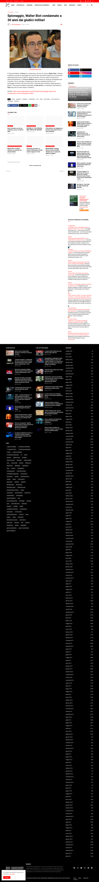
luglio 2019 (79, 584)
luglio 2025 (79, 379)
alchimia (17, 482)
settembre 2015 (79, 714)
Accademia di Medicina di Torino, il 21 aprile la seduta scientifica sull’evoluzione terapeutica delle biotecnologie (23, 435)
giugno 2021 (79, 518)
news (37, 99)
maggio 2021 (79, 521)
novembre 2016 (79, 674)
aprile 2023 (79, 456)
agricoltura (9, 482)
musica (60, 5)
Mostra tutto (71, 339)
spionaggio (10, 101)
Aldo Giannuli (82, 196)
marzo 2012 (79, 833)
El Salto (70, 236)
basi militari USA (15, 503)
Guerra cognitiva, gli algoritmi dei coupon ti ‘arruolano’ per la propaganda (53, 420)
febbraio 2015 (79, 734)
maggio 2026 (79, 351)
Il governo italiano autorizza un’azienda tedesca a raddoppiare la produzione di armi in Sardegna (84, 114)
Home (7, 1)
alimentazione (10, 484)
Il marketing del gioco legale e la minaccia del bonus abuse (23, 388)
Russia (41, 99)
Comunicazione (11, 471)
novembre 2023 (79, 436)
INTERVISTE (72, 5)
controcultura (18, 511)
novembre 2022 (79, 470)
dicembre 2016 (79, 672)
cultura (8, 517)
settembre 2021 (79, 510)
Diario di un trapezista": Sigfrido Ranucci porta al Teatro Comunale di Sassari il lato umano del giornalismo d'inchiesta (24, 425)
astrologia (21, 501)
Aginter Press (16, 457)
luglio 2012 (79, 822)
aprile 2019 (79, 592)
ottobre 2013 (79, 779)
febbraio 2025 (79, 394)
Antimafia (19, 460)
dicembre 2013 (79, 774)
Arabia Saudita (27, 460)
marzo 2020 (79, 561)
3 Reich (8, 452)
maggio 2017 (79, 657)
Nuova (8, 171)
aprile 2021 (79, 524)
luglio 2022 (79, 481)
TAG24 (69, 331)
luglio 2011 (79, 856)
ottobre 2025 (79, 371)
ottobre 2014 (79, 745)
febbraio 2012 (79, 836)
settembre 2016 (79, 680)
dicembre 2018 (79, 604)
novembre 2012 (79, 811)
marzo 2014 (79, 765)
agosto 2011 (79, 853)
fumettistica (10, 525)
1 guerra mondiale (11, 446)
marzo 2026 (79, 357)
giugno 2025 (79, 382)
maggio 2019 (79, 589)
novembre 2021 (79, 504)
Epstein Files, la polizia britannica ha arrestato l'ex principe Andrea (14, 150)
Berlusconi (28, 463)
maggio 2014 (79, 760)
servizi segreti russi (55, 99)
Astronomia (14, 463)
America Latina (10, 460)
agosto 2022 (79, 479)
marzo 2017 (79, 663)
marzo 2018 (79, 629)
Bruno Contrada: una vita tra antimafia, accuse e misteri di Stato (15, 130)
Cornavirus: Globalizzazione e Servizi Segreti (84, 199)
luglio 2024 (79, 413)
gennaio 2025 (79, 396)
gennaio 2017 (79, 669)
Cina (8, 468)
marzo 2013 (79, 799)
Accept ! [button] (7, 877)
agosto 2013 (79, 785)
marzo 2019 (79, 595)
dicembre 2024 (79, 399)
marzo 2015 (79, 731)
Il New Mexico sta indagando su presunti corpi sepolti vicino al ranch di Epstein (54, 130)
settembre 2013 (79, 782)
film (22, 522)
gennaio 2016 (79, 703)
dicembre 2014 (79, 740)
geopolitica (18, 99)
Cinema (13, 468)
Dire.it (69, 293)
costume (21, 514)
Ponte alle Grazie (83, 207)
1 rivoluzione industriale (24, 446)
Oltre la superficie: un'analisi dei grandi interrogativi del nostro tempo (84, 164)
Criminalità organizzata (12, 473)
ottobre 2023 (79, 439)
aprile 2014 (79, 762)
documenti (20, 517)
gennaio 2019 (79, 601)
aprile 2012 (79, 830)
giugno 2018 (79, 621)
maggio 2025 (79, 385)
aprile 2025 (79, 388)
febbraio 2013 (79, 802)
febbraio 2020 (79, 564)
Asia (8, 463)
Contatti (22, 1)
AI (21, 454)
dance (14, 517)
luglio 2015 (79, 720)
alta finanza (19, 484)
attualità (29, 501)
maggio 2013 (79, 794)
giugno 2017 (79, 655)
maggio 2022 (79, 487)
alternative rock (21, 487)
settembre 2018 (79, 612)
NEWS (12, 5)
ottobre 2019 (79, 575)
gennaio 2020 (79, 567)
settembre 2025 (79, 374)
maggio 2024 (79, 419)
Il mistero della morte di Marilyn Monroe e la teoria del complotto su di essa (54, 395)
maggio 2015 (79, 725)
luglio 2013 (79, 788)
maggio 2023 (79, 453)
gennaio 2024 (79, 430)
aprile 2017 (79, 660)
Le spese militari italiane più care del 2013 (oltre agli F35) (53, 351)
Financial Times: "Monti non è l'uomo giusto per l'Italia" (54, 370)
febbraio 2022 (79, 496)
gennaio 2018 (79, 635)
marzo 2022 (79, 493)
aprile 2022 (79, 490)
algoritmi (23, 482)
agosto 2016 (79, 683)
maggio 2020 (79, 555)
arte (19, 498)
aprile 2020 (79, 558)
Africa (25, 454)
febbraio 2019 (79, 598)
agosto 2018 (79, 615)
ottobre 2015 (79, 711)
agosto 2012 (79, 819)
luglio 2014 (79, 754)
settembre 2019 (79, 578)
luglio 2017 (79, 652)
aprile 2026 (79, 354)
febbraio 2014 (79, 768)
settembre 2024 (79, 408)
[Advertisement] (80, 35)
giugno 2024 (79, 416)
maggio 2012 (79, 828)
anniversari (27, 492)
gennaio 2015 (79, 737)
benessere (24, 503)
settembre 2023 (79, 442)
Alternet (70, 271)
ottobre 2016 (79, 677)
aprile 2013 (79, 796)
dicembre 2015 (79, 706)
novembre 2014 (79, 743)
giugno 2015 (79, 723)
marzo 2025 (79, 391)
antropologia (19, 495)
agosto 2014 (79, 751)
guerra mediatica (11, 530)
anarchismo (10, 492)
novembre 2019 (79, 572)
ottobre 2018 (79, 609)
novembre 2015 (79, 709)
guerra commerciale (24, 528)
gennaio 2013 (79, 805)
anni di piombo (18, 492)
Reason (70, 282)
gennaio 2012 (79, 839)
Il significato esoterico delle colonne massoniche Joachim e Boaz (54, 387)
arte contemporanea (12, 501)
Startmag (70, 249)
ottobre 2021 (79, 507)
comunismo (10, 511)
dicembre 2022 (79, 467)
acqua (14, 479)
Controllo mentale (21, 471)
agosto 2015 (79, 717)
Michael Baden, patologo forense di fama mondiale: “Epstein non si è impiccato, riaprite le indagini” (53, 151)
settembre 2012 (79, 816)
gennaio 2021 (79, 533)
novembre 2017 (79, 640)
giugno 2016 (79, 689)
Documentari (24, 473)
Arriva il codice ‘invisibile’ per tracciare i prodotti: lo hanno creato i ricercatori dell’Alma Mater (84, 144)
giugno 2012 (79, 825)
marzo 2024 (79, 425)
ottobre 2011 (79, 848)
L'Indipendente (32, 99)
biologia (15, 506)
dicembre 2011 (79, 842)
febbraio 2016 (79, 700)
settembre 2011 (79, 850)
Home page (10, 12)
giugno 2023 (79, 450)
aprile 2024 (79, 422)
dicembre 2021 (79, 501)
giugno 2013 (79, 791)
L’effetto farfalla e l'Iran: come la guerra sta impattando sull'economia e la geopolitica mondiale (54, 412)
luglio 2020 (79, 550)
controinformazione (12, 514)
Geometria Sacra (25, 476)
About (11, 1)
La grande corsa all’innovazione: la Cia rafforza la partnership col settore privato (83, 134)
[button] (88, 5)
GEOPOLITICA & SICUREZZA (42, 5)
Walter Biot (16, 101)
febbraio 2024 (79, 428)
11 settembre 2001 (11, 449)
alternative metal (11, 487)
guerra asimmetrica (12, 528)
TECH (65, 5)
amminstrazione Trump (12, 490)
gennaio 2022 (79, 499)
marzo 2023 (79, 459)
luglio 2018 (79, 618)
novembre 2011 (79, 845)
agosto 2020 (79, 547)
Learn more (12, 874)
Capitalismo (25, 465)
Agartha (9, 457)
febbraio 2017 (79, 666)
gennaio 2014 (79, 771)
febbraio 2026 (79, 360)
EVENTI (79, 5)
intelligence (24, 99)
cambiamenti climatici (12, 509)
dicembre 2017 (79, 638)
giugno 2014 (79, 757)
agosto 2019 (79, 581)
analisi (22, 490)
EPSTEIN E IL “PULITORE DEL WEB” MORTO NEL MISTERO (34, 129)
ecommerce (22, 520)
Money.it (70, 260)
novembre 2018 (79, 606)
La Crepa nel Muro (72, 319)
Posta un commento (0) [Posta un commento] (35, 165)
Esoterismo (9, 476)
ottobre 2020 (79, 541)
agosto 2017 (79, 649)
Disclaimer (16, 1)
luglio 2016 (79, 686)
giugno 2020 (79, 552)
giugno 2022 (79, 484)
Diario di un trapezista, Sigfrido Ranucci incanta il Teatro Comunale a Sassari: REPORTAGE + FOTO (24, 371)
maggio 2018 (79, 623)
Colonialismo (20, 468)
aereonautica (21, 479)
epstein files (20, 5)
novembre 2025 (79, 368)
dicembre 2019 (79, 569)
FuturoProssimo (72, 308)
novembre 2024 (79, 402)
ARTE (53, 5)
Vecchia (61, 171)
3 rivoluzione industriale (13, 454)
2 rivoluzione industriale (24, 449)
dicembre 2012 (79, 808)
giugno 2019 (79, 586)
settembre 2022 (79, 476)
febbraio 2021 (79, 530)
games (17, 525)
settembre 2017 (79, 646)
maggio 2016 (79, 691)
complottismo (23, 509)
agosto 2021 (79, 513)
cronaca (16, 12)
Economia (29, 5)
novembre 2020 (79, 538)
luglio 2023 (79, 447)
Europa (16, 476)
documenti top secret (12, 520)
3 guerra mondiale (17, 452)
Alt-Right (24, 457)
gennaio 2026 (79, 362)
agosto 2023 (79, 445)
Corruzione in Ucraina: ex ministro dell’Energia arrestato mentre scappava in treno (35, 150)
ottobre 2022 (79, 473)
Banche (21, 463)
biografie (9, 506)
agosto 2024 (79, 411)
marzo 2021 (79, 527)
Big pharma (10, 465)
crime (27, 514)
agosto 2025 (79, 377)
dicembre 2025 (79, 365)
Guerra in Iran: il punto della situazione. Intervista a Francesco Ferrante (84, 105)
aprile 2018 (79, 626)
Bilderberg (17, 465)
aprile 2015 (79, 728)
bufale (21, 506)
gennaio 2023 (79, 465)
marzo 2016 (79, 697)
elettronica (9, 522)
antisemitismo (10, 495)
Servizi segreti (47, 99)
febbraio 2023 (79, 462)
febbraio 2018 (79, 632)
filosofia (27, 522)
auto (8, 503)
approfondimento (11, 498)
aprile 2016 (79, 694)
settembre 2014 (79, 748)
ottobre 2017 (79, 643)
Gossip (8, 479)
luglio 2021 (79, 516)
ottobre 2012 (79, 813)
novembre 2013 (79, 777)
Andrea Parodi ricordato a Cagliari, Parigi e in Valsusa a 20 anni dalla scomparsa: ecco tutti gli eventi (84, 124)
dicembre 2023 (79, 433)
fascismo (16, 522)
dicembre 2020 (79, 535)
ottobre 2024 (79, 405)
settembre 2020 (79, 544)
